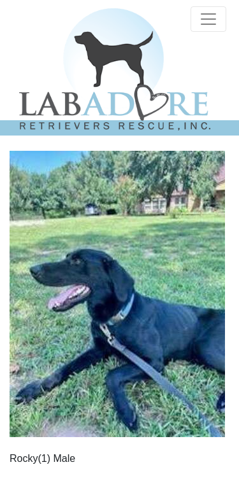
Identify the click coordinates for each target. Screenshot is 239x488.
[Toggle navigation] (208, 19)
